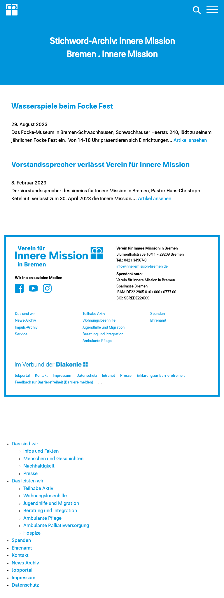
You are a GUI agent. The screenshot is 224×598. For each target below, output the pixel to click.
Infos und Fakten (41, 451)
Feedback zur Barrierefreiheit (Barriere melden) (54, 382)
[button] (212, 11)
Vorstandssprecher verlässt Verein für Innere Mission (100, 164)
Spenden (157, 314)
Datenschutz (86, 376)
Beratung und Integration (103, 334)
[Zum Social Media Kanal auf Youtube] (33, 288)
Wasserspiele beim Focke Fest (62, 106)
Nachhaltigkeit (39, 466)
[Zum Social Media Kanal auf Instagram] (47, 288)
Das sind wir (25, 314)
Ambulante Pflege (97, 341)
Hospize (32, 533)
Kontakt (41, 376)
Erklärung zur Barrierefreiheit (161, 376)
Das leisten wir (27, 481)
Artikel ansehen (190, 140)
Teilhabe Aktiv (94, 314)
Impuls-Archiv (26, 327)
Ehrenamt (158, 320)
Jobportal (22, 376)
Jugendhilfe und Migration (104, 327)
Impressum (62, 376)
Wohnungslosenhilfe (99, 320)
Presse (126, 376)
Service (21, 334)
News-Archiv (25, 320)
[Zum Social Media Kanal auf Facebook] (19, 288)
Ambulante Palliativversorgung (56, 525)
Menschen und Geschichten (53, 458)
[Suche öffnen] (197, 9)
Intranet (108, 376)
